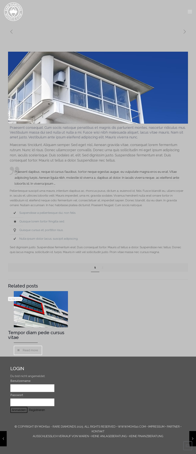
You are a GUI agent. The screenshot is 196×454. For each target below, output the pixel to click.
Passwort (16, 395)
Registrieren (37, 410)
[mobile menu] (190, 11)
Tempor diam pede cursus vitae (36, 335)
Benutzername (20, 381)
